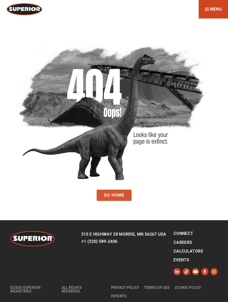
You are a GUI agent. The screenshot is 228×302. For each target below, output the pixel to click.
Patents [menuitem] (119, 296)
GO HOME (114, 195)
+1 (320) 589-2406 (99, 241)
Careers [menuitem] (183, 242)
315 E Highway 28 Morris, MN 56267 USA (123, 234)
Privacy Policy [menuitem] (125, 287)
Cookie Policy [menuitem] (188, 287)
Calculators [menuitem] (188, 251)
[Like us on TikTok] (186, 271)
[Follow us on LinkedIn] (177, 271)
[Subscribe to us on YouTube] (195, 271)
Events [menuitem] (181, 259)
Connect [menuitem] (183, 233)
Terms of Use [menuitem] (157, 287)
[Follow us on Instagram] (214, 271)
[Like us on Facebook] (204, 271)
